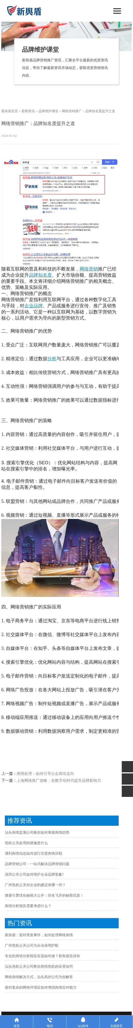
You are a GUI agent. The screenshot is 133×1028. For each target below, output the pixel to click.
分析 (52, 358)
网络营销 (89, 269)
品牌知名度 (40, 275)
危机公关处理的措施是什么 (26, 843)
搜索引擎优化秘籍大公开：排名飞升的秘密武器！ (44, 895)
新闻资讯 (28, 111)
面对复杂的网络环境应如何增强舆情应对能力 (40, 987)
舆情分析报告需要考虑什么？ (28, 906)
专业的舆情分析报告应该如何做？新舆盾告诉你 (42, 956)
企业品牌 (33, 305)
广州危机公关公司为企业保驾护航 (32, 945)
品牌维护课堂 (48, 111)
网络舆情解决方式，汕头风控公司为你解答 (39, 977)
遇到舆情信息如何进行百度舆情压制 (33, 853)
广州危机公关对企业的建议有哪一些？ (35, 885)
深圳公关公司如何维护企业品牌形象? (34, 874)
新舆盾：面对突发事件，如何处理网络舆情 (39, 935)
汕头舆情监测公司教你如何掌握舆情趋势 (37, 832)
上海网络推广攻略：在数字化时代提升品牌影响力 (59, 780)
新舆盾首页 (9, 111)
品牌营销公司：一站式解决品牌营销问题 (37, 864)
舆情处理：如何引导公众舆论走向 (45, 774)
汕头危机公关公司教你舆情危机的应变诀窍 (39, 966)
